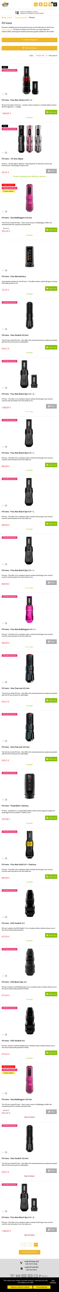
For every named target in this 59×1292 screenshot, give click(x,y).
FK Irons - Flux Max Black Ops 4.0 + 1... (18, 511)
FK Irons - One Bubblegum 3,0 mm (17, 1099)
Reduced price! (8, 185)
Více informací (53, 1281)
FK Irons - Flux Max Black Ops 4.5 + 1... (18, 453)
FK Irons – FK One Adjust (12, 159)
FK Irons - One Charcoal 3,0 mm (16, 747)
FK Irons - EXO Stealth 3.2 (13, 923)
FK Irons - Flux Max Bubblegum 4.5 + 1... (19, 629)
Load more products (29, 1252)
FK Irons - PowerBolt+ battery (15, 806)
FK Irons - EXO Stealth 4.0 (13, 1040)
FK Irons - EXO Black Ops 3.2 (14, 982)
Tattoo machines (21, 17)
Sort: (32, 56)
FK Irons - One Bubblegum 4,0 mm (17, 217)
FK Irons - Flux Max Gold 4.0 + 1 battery (19, 864)
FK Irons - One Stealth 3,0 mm (15, 1158)
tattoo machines (7, 29)
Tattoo (9, 17)
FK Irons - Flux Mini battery (14, 276)
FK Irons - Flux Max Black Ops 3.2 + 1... (18, 570)
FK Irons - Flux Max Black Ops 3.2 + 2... (18, 394)
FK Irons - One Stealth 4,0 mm (15, 335)
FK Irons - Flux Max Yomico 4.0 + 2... (17, 100)
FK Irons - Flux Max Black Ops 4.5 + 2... (18, 1217)
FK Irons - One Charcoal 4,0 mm (16, 688)
